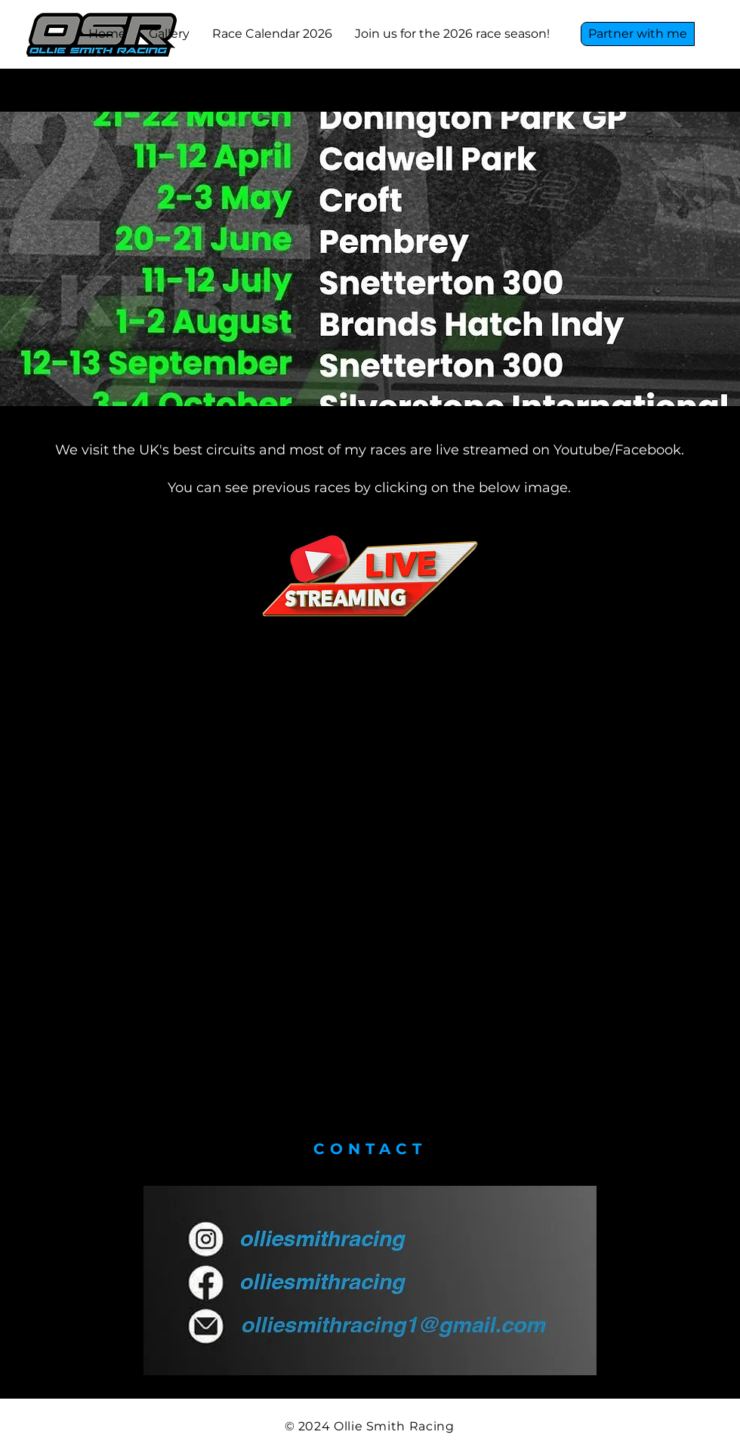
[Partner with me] (638, 34)
